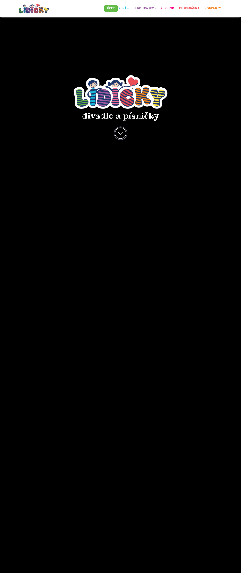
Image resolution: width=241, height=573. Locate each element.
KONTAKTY (212, 8)
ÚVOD (111, 8)
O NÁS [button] (123, 8)
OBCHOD (167, 8)
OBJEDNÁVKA (189, 8)
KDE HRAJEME (145, 8)
